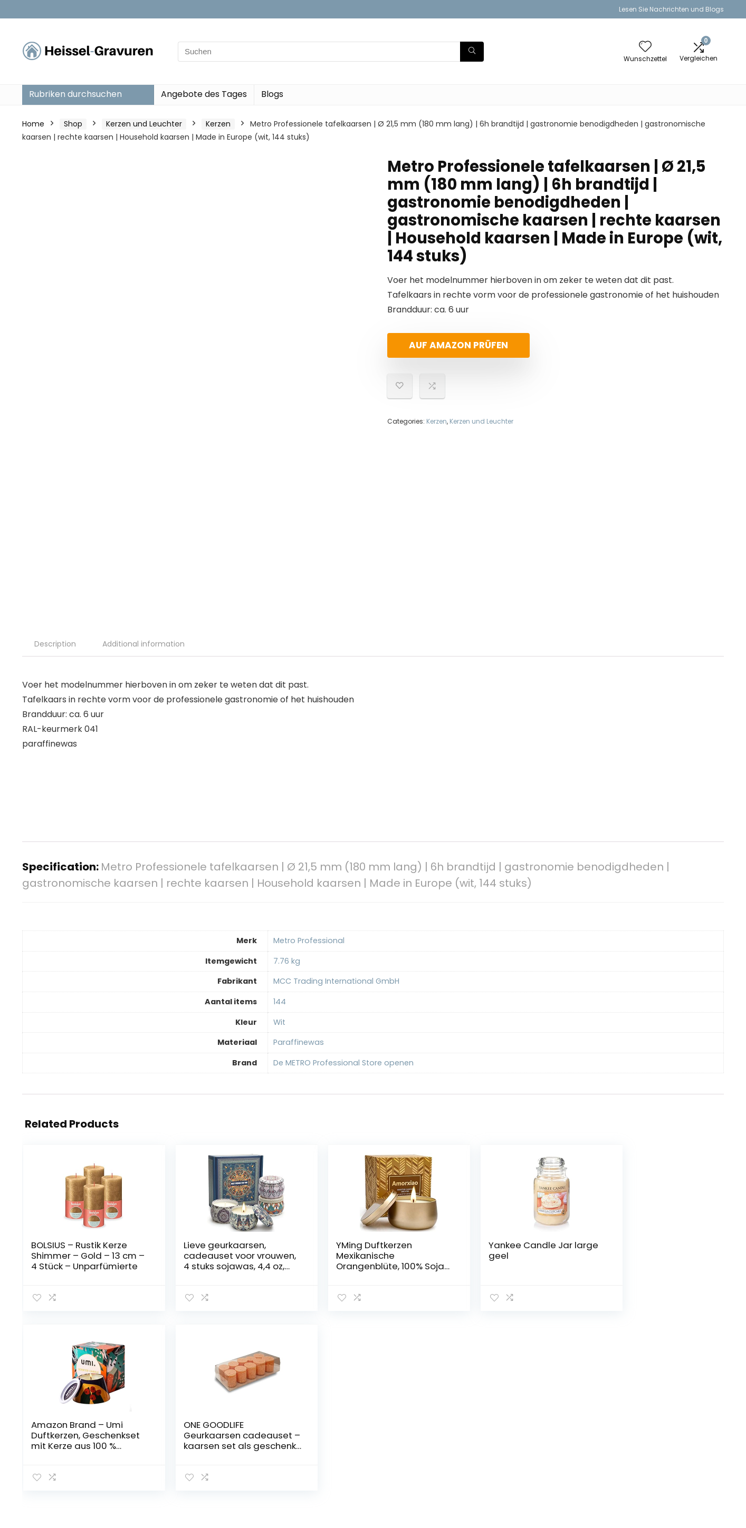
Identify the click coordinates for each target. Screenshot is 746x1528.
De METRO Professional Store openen (343, 1062)
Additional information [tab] (143, 644)
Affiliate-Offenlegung (658, 1442)
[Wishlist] (645, 47)
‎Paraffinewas (298, 1042)
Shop (73, 124)
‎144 (279, 1001)
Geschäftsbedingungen (662, 1428)
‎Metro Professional (309, 940)
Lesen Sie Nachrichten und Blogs (671, 9)
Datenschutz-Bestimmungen (646, 1408)
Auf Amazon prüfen (448, 345)
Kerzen (218, 124)
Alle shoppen (527, 1418)
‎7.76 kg (286, 961)
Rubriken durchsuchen (75, 94)
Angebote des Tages (204, 94)
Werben (518, 1462)
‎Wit (279, 1022)
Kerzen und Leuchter (144, 124)
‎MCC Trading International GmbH (336, 981)
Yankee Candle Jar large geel (428, 1250)
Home (33, 124)
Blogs (272, 94)
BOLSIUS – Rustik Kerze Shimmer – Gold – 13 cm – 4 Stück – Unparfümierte (67, 1266)
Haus (513, 1403)
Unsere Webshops (537, 1448)
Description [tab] (55, 644)
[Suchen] (472, 52)
